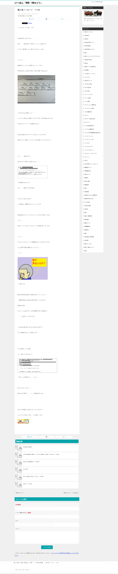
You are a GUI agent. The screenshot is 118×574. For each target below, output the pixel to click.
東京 (85, 212)
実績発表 (86, 184)
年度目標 (86, 191)
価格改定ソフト (88, 167)
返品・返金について (89, 247)
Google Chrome (88, 59)
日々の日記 (87, 202)
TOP (24, 562)
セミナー (86, 115)
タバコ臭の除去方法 (89, 125)
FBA (85, 52)
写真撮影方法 (87, 170)
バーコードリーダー (89, 139)
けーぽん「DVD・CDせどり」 (29, 2)
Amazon (86, 38)
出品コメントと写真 (27, 483)
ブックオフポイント (89, 150)
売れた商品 (87, 181)
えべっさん (87, 77)
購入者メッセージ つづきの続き (71, 492)
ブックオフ (87, 143)
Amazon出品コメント (89, 42)
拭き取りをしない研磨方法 (90, 195)
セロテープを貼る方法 (89, 118)
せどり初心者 (87, 87)
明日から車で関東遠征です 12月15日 (31, 461)
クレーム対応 (29, 15)
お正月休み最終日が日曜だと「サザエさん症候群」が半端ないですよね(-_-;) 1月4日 (41, 454)
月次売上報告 (87, 205)
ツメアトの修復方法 (89, 129)
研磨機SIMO (87, 226)
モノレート (87, 157)
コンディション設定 (89, 108)
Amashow (86, 35)
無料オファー (87, 223)
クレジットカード (88, 94)
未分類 (86, 209)
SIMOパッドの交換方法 (90, 66)
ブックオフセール (88, 146)
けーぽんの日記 (21, 15)
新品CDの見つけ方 (88, 198)
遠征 (85, 250)
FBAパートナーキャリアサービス (92, 56)
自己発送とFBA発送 (27, 447)
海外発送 (86, 219)
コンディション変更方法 (90, 104)
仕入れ (86, 160)
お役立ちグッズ (88, 80)
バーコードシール (88, 136)
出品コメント (87, 174)
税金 (85, 233)
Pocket (30, 23)
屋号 (85, 188)
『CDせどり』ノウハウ (89, 73)
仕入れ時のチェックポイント (91, 164)
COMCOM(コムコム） (89, 49)
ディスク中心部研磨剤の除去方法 (92, 132)
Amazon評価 (87, 45)
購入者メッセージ (20, 492)
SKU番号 (86, 70)
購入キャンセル (88, 243)
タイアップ (87, 122)
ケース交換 (87, 101)
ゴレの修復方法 (88, 111)
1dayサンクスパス (88, 31)
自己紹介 (86, 240)
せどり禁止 (25, 469)
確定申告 (86, 229)
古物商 (86, 177)
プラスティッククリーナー (90, 153)
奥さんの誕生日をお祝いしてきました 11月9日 (33, 476)
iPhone (86, 63)
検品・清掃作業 (88, 216)
